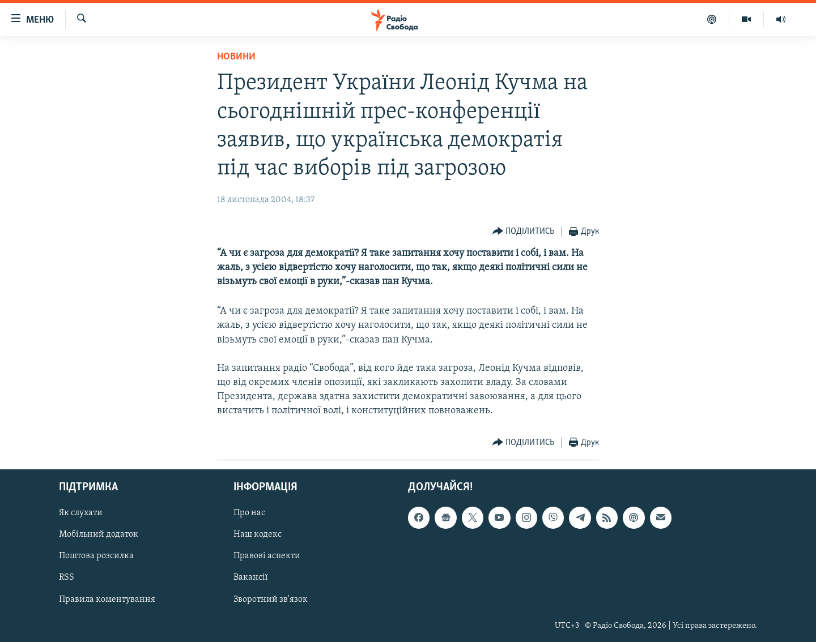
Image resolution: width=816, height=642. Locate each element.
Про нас (249, 512)
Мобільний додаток (98, 534)
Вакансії (250, 577)
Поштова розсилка (96, 555)
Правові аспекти (266, 555)
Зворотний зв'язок (270, 599)
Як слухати (81, 512)
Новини (236, 57)
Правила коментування (107, 599)
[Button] (523, 231)
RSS (66, 577)
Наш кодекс (257, 534)
